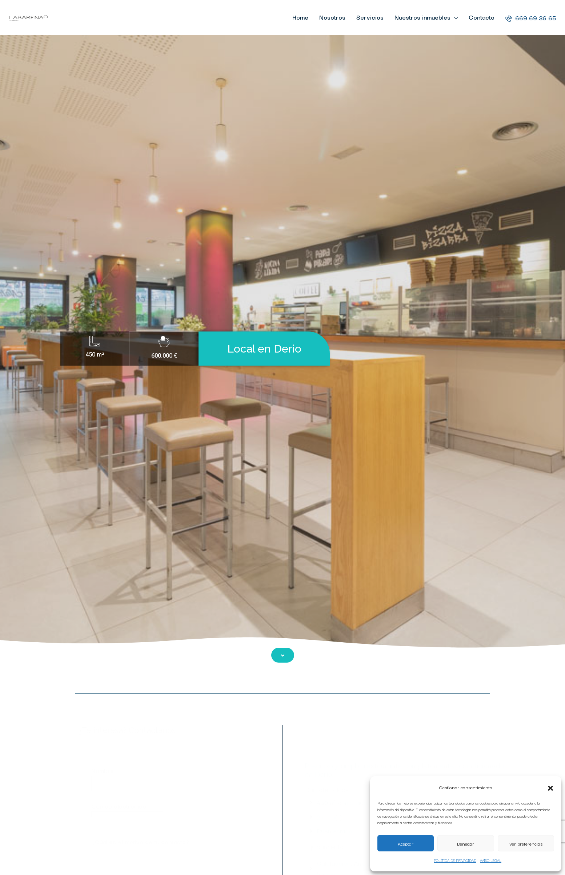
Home (300, 17)
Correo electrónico (169, 814)
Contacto (481, 17)
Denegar (465, 843)
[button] (550, 787)
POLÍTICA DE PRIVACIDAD (455, 860)
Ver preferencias (525, 843)
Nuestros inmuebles (422, 17)
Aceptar (405, 843)
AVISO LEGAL (490, 860)
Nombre (169, 778)
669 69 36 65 (530, 18)
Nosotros (332, 17)
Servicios (370, 17)
